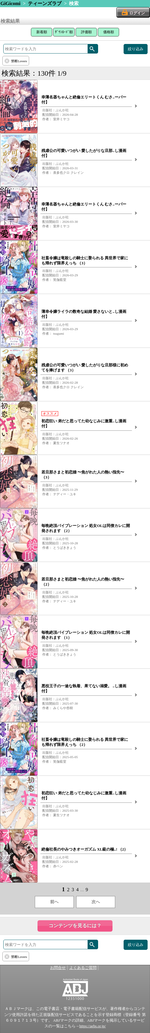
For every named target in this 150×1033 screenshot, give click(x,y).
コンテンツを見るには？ (75, 925)
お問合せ (58, 968)
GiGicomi (11, 3)
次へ (96, 902)
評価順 (86, 32)
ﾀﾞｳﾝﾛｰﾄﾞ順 (64, 32)
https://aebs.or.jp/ (92, 1026)
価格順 (108, 32)
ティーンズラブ (45, 3)
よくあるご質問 (83, 968)
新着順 (41, 32)
